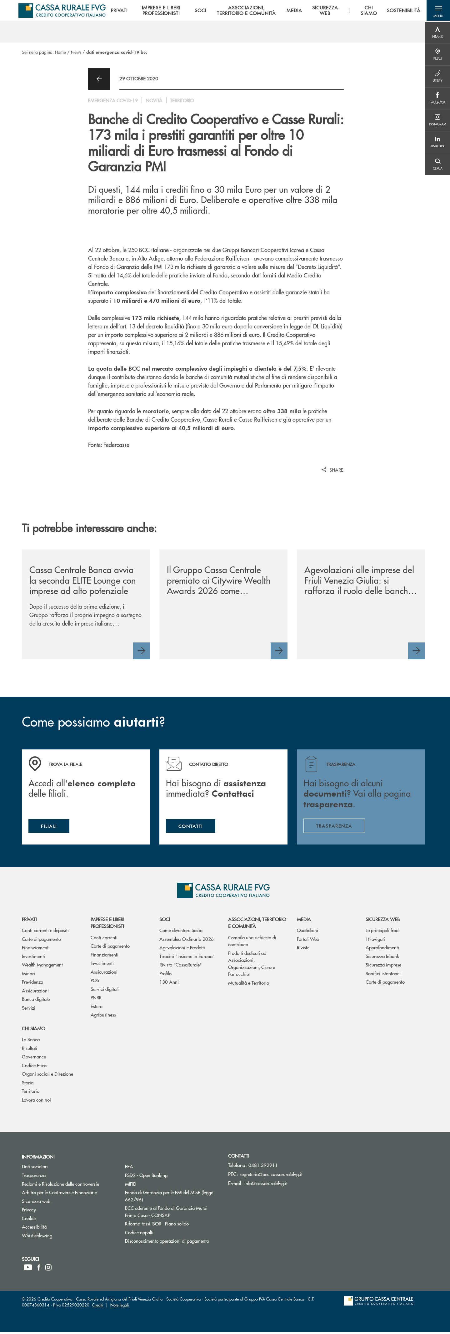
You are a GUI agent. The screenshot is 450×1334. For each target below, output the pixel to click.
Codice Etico (34, 1067)
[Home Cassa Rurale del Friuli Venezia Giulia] (62, 11)
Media (304, 920)
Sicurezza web (383, 920)
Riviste (303, 949)
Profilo (165, 974)
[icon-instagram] (48, 1269)
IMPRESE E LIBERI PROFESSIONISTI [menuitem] (157, 11)
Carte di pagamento (41, 940)
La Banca (31, 1041)
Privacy (52, 1211)
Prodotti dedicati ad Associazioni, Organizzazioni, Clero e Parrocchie (251, 965)
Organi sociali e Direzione (47, 1075)
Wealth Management (42, 966)
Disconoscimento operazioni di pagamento (172, 1242)
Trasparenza (57, 1177)
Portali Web (308, 940)
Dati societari (58, 1168)
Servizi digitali (105, 990)
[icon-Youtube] (27, 1269)
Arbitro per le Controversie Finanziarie (69, 1194)
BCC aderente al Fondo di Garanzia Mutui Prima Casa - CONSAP (171, 1213)
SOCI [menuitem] (198, 11)
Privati (29, 920)
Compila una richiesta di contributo (252, 942)
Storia (27, 1084)
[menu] (263, 11)
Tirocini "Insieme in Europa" (187, 957)
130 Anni (169, 983)
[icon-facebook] (39, 1269)
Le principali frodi (383, 932)
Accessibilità (58, 1228)
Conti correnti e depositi (45, 932)
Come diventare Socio (180, 932)
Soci (164, 920)
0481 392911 (263, 1166)
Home (60, 52)
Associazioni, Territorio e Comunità (257, 924)
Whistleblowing (60, 1237)
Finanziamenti (36, 949)
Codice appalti (163, 1233)
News (76, 52)
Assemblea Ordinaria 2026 (186, 940)
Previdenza (32, 983)
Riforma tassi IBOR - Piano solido (172, 1225)
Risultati (29, 1050)
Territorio (30, 1092)
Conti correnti (104, 939)
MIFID (154, 1185)
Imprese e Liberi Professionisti (107, 924)
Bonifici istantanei (383, 974)
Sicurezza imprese (383, 966)
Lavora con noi (36, 1101)
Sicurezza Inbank (382, 957)
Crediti (97, 1307)
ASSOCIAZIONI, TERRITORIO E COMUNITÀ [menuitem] (244, 11)
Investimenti (33, 957)
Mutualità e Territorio (248, 984)
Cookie (52, 1219)
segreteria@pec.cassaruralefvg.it (271, 1175)
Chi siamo (33, 1030)
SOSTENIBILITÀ (403, 11)
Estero (96, 1007)
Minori (28, 974)
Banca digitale (36, 1000)
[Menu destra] (437, 33)
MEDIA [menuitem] (294, 11)
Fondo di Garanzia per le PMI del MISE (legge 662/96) (169, 1198)
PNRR (96, 999)
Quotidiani (307, 932)
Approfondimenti (382, 949)
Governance (34, 1058)
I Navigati (375, 940)
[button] (437, 11)
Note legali (119, 1307)
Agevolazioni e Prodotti (182, 949)
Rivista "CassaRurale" (180, 966)
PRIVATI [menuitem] (115, 11)
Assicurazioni (35, 992)
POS (95, 982)
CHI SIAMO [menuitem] (368, 11)
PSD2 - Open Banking (170, 1177)
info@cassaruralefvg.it (266, 1184)
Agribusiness (103, 1016)
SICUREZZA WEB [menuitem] (325, 11)
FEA (152, 1168)
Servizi (28, 1009)
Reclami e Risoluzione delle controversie (69, 1185)
